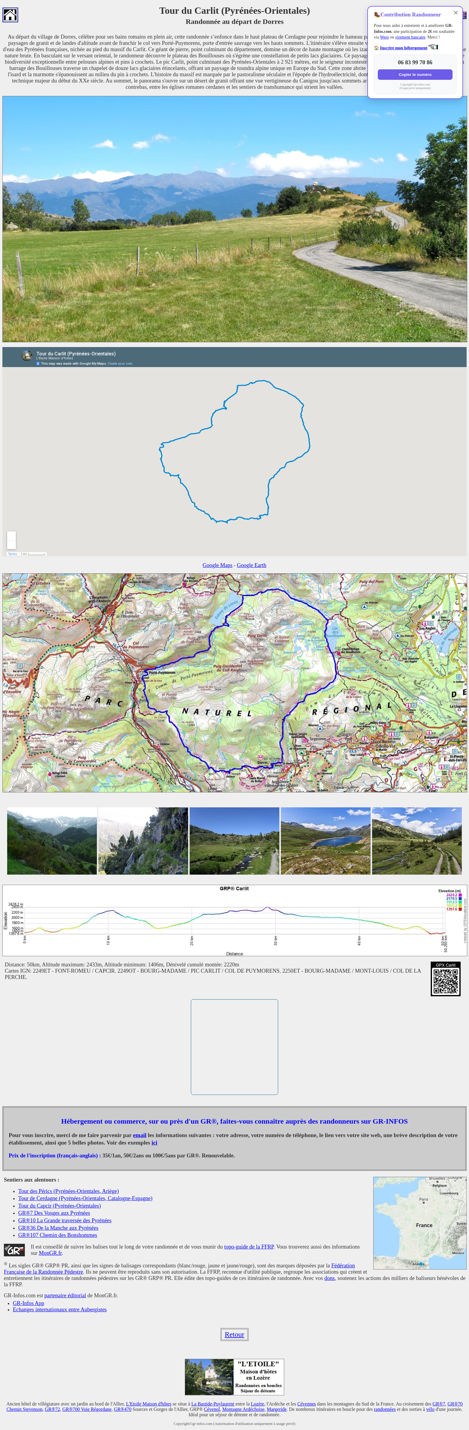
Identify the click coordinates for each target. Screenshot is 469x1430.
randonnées (385, 1409)
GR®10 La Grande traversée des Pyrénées (65, 1220)
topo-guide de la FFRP (249, 1247)
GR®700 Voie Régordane (86, 1409)
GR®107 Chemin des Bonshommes (57, 1235)
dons (329, 1278)
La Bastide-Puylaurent (212, 1403)
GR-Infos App (28, 1303)
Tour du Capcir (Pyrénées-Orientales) (59, 1206)
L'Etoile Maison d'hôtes (149, 1403)
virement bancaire (410, 37)
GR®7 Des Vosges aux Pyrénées (54, 1213)
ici (154, 1142)
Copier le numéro (415, 74)
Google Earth (252, 565)
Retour (234, 1334)
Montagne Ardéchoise (243, 1409)
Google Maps (218, 565)
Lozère (257, 1403)
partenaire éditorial (65, 1295)
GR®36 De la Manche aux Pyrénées (58, 1228)
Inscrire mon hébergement (403, 48)
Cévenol (212, 1409)
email (140, 1135)
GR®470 (122, 1409)
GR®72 (52, 1409)
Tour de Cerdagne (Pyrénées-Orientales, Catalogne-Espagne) (85, 1198)
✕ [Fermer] (455, 13)
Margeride (277, 1409)
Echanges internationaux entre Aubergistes (60, 1310)
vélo (430, 1409)
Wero (384, 37)
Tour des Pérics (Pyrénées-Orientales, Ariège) (68, 1191)
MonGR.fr (50, 1253)
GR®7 (439, 1403)
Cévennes (306, 1403)
